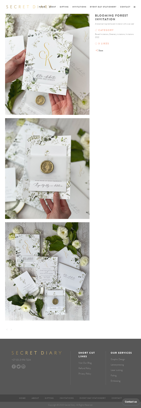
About (35, 398)
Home (22, 398)
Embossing (115, 380)
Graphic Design (118, 359)
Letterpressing (117, 364)
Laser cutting (117, 370)
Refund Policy (84, 368)
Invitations (67, 398)
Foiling (113, 375)
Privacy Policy (84, 373)
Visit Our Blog (85, 362)
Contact (117, 398)
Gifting (49, 398)
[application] (131, 402)
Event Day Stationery (93, 398)
